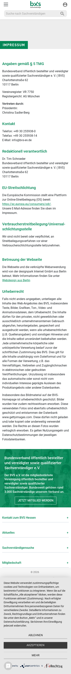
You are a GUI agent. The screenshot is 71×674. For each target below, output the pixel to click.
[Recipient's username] (31, 13)
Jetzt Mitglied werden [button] (35, 500)
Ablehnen (35, 635)
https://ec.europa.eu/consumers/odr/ (26, 204)
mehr (35, 655)
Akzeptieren (35, 645)
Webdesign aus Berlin (16, 280)
